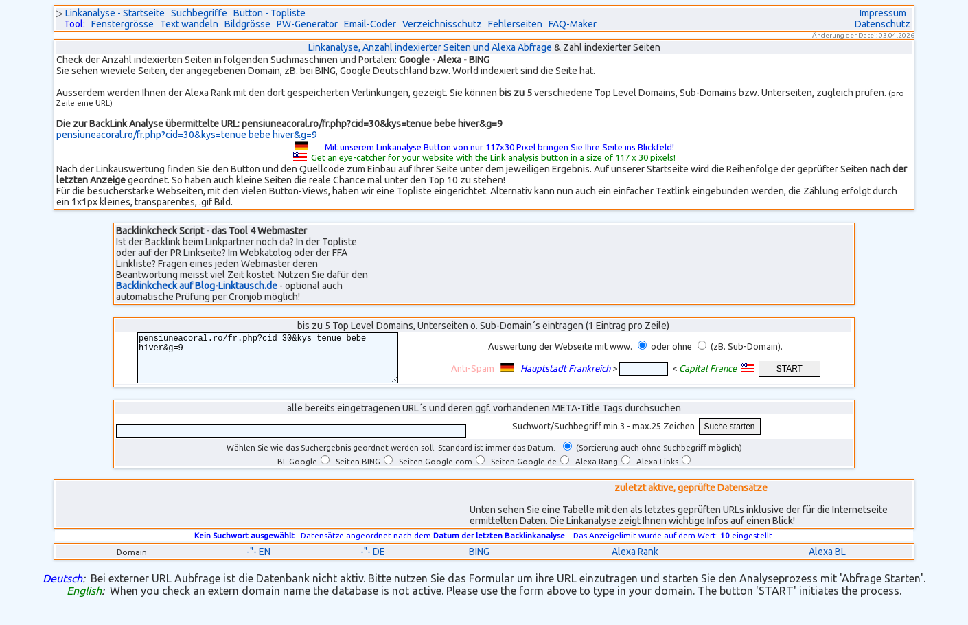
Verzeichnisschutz (442, 24)
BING (479, 561)
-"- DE (372, 561)
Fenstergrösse (122, 24)
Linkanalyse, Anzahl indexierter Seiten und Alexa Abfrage (430, 47)
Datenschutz (882, 24)
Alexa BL (827, 561)
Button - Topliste (269, 13)
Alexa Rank (635, 561)
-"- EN (258, 561)
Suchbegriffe (199, 13)
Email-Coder (370, 24)
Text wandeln (189, 24)
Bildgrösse (247, 24)
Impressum (883, 13)
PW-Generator (307, 24)
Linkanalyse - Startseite (115, 13)
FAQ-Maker (573, 24)
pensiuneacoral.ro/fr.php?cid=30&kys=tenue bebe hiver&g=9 (186, 134)
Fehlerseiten (515, 24)
